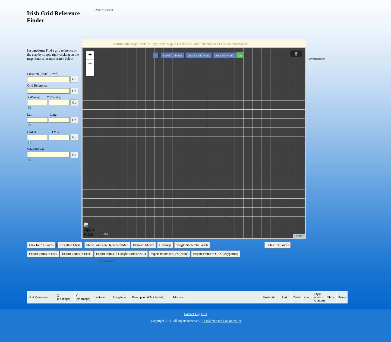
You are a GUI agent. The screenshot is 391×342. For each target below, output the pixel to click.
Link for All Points (198, 55)
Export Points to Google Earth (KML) (121, 254)
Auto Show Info (228, 55)
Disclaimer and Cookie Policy (221, 321)
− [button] (90, 64)
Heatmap (165, 245)
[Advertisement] (194, 24)
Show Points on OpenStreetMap (107, 245)
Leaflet (298, 235)
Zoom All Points (173, 55)
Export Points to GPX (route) (169, 254)
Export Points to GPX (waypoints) (215, 254)
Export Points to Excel (76, 254)
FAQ (204, 314)
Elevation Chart (70, 245)
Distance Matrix (143, 245)
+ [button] (90, 55)
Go (74, 79)
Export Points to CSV (43, 254)
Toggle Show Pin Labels (192, 245)
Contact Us (191, 314)
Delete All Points (277, 245)
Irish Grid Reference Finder (53, 17)
